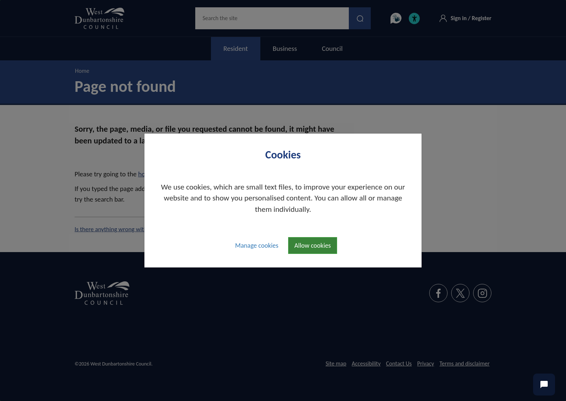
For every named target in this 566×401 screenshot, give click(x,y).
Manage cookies (256, 245)
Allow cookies (312, 245)
